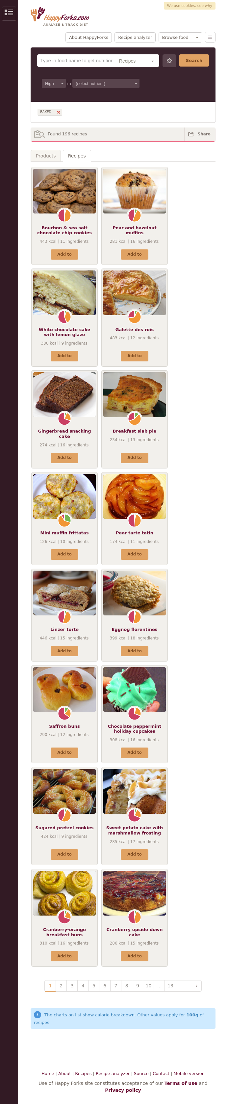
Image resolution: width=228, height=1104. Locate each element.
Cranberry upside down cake (135, 932)
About (64, 1073)
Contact (161, 1073)
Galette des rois (134, 329)
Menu (210, 37)
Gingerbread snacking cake (64, 434)
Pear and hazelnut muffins (135, 230)
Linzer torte (64, 629)
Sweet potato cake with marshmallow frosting (134, 830)
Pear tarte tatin (134, 532)
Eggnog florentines (134, 629)
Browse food (175, 37)
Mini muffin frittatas (64, 532)
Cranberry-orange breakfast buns (64, 932)
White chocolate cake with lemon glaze (64, 332)
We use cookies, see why (189, 6)
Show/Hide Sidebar (9, 14)
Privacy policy (123, 1090)
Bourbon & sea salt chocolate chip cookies (64, 230)
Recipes (77, 155)
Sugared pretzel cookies (64, 827)
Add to (64, 254)
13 (170, 985)
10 (149, 985)
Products (46, 155)
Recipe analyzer (135, 37)
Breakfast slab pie (135, 431)
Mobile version (189, 1073)
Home (47, 1073)
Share (204, 134)
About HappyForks (88, 37)
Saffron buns (64, 726)
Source (141, 1073)
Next (188, 985)
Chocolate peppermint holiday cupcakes (135, 729)
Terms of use (181, 1083)
